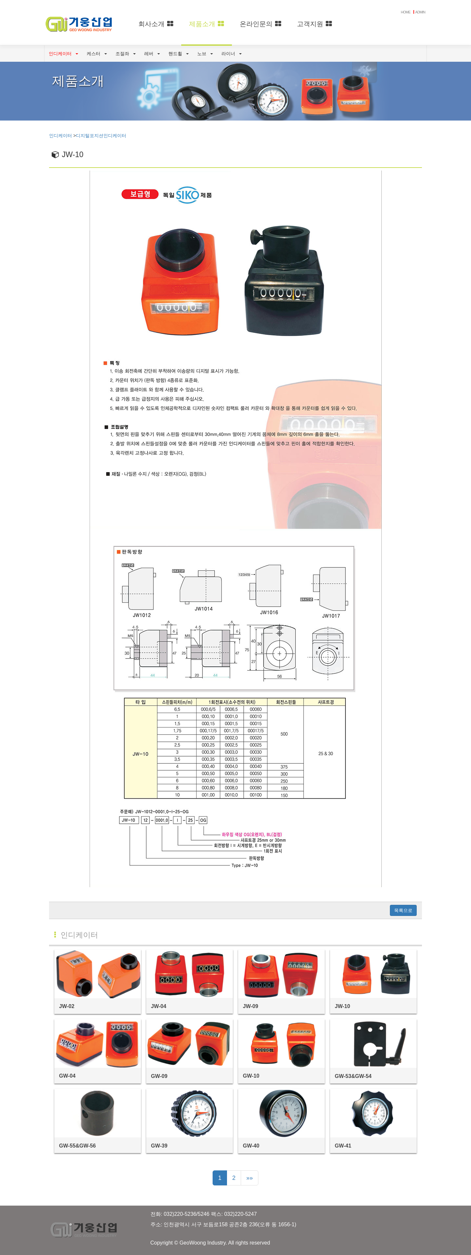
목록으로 (403, 910)
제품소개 (206, 23)
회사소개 (155, 23)
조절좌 (125, 53)
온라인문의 (260, 23)
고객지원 (314, 23)
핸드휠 (178, 53)
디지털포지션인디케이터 (101, 135)
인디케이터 (63, 53)
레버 (152, 53)
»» (249, 1178)
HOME (405, 12)
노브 (205, 53)
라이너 (231, 53)
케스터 (97, 53)
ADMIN (420, 12)
